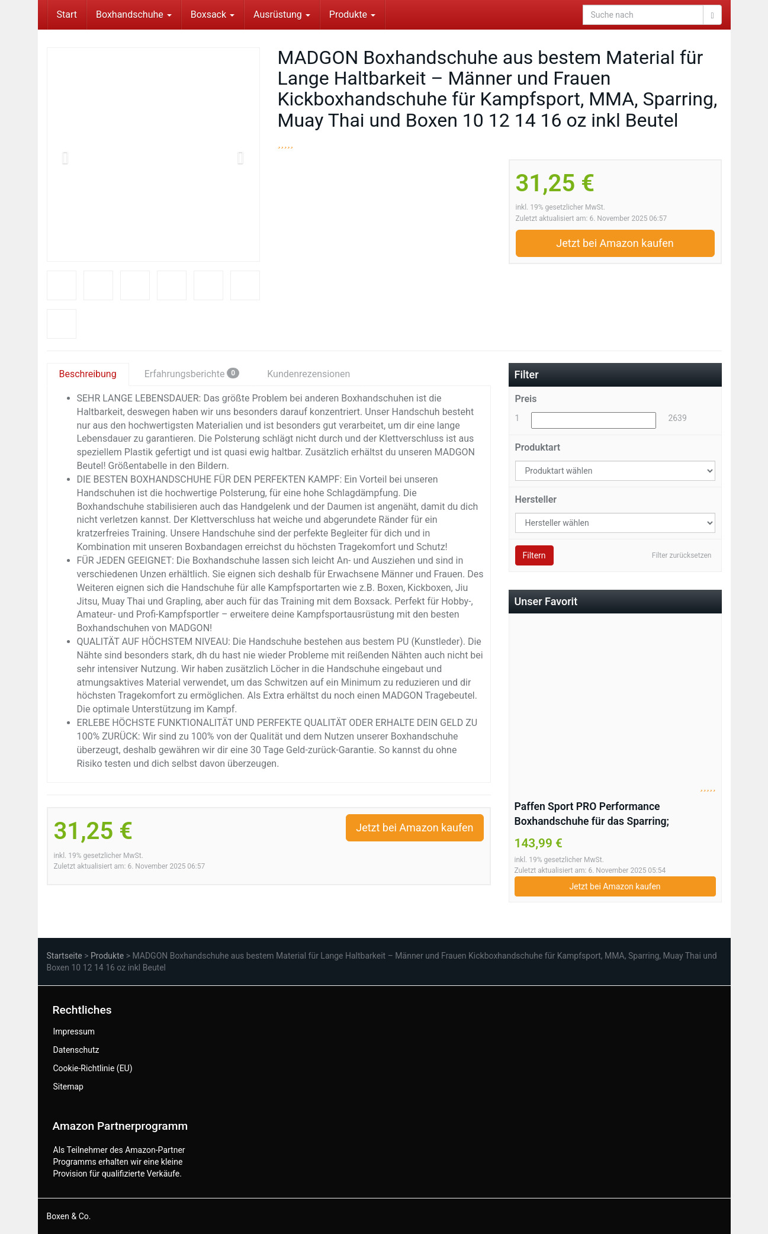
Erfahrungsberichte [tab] (192, 374)
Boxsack (212, 14)
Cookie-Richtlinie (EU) (93, 1068)
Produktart (538, 447)
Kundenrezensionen (308, 374)
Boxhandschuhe (134, 14)
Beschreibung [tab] (88, 374)
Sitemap (68, 1086)
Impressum (74, 1031)
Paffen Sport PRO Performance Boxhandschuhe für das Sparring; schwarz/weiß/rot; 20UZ (592, 815)
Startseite (64, 955)
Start (67, 14)
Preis (526, 398)
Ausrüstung (281, 14)
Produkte (352, 14)
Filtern (534, 555)
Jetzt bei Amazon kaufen (614, 243)
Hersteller (536, 499)
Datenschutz (76, 1050)
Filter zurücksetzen (682, 555)
